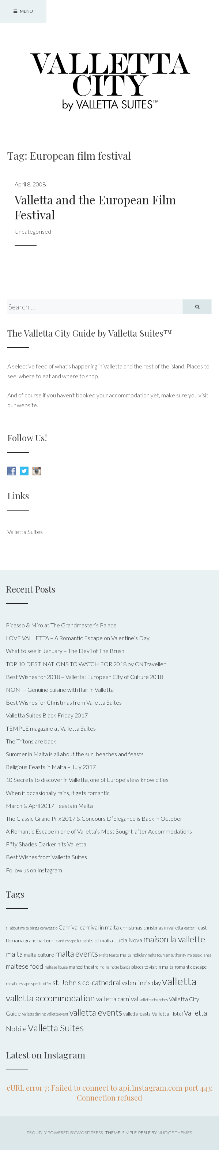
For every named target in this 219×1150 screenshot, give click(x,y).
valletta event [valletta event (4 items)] (57, 1014)
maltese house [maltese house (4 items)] (56, 967)
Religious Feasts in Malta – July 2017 (51, 766)
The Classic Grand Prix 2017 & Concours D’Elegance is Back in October (94, 818)
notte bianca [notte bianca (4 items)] (120, 967)
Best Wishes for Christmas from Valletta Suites (64, 702)
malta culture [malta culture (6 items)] (39, 954)
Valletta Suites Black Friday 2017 (47, 715)
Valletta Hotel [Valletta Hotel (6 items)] (167, 1013)
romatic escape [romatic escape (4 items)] (18, 983)
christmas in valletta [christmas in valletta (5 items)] (163, 928)
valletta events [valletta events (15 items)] (95, 1012)
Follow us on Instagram (34, 870)
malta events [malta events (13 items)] (76, 953)
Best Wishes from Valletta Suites (46, 856)
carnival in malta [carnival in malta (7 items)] (99, 927)
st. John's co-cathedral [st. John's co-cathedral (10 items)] (87, 982)
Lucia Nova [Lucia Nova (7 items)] (128, 939)
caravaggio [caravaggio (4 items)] (48, 927)
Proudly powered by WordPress (65, 1132)
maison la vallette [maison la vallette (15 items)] (174, 939)
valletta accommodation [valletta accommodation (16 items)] (50, 998)
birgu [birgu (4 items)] (34, 927)
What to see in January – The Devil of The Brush (65, 650)
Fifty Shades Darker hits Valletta (46, 844)
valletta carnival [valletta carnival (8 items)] (117, 999)
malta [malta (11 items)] (14, 953)
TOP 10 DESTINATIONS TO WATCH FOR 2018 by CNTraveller (86, 663)
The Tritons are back (31, 741)
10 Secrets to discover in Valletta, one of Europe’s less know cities (87, 779)
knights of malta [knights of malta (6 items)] (95, 940)
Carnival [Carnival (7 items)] (68, 927)
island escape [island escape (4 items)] (65, 940)
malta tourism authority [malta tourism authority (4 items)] (167, 955)
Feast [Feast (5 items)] (201, 928)
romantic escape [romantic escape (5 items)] (191, 967)
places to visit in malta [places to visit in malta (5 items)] (152, 967)
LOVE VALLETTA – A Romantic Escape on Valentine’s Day (78, 637)
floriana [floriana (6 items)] (15, 940)
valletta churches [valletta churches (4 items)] (154, 999)
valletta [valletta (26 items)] (179, 981)
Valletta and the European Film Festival (95, 207)
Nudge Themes (175, 1132)
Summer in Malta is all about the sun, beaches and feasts (75, 753)
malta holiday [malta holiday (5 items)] (133, 955)
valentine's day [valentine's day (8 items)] (141, 983)
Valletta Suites (25, 531)
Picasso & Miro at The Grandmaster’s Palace (61, 625)
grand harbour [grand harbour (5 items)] (39, 940)
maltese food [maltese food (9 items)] (25, 966)
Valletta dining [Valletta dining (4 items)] (34, 1014)
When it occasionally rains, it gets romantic (58, 792)
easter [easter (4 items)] (189, 927)
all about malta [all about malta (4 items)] (17, 927)
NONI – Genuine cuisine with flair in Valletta (60, 689)
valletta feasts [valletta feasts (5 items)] (137, 1014)
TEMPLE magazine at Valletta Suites (51, 728)
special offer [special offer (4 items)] (41, 983)
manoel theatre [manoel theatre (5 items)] (83, 967)
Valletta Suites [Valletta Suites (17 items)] (56, 1027)
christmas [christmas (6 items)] (131, 927)
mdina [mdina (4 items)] (104, 967)
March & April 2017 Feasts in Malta (49, 805)
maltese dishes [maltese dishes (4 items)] (199, 955)
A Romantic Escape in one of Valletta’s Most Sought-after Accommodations (99, 831)
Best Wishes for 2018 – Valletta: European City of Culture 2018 (84, 676)
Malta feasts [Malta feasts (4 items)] (109, 955)
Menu (23, 11)
